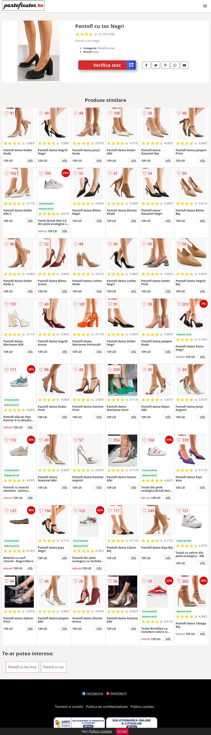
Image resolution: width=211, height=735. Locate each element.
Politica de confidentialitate (107, 706)
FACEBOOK (92, 694)
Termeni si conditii (69, 706)
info (30, 160)
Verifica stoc (114, 65)
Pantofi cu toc (53, 667)
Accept (122, 731)
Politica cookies (142, 706)
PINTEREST (116, 694)
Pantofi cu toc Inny (22, 667)
